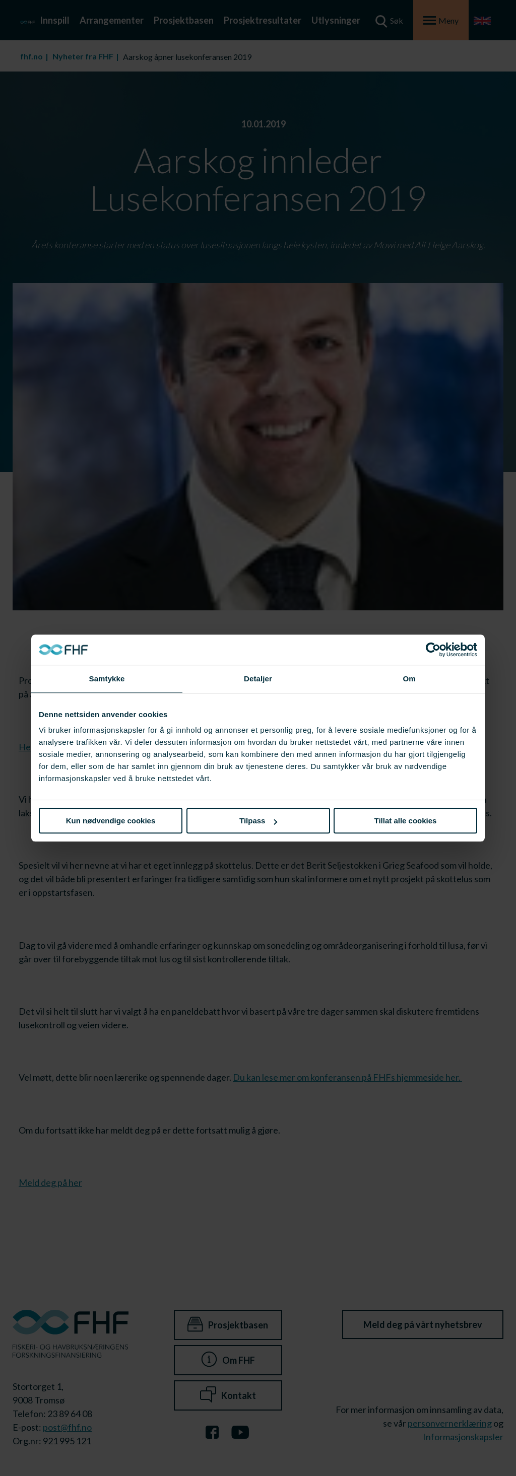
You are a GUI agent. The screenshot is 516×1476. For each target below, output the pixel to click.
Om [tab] (409, 678)
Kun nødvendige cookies (111, 820)
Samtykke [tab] (107, 678)
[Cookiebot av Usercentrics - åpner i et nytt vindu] (433, 649)
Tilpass (258, 820)
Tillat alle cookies (405, 820)
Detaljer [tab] (258, 678)
